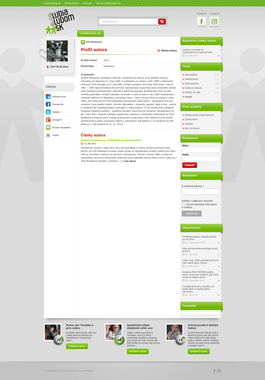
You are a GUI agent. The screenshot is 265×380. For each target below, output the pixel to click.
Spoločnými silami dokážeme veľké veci (140, 327)
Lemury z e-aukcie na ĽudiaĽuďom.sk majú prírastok (197, 51)
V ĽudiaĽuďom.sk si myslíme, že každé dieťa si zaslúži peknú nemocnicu (198, 289)
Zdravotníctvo (192, 83)
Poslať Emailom (58, 127)
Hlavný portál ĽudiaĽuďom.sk (199, 115)
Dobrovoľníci (71, 3)
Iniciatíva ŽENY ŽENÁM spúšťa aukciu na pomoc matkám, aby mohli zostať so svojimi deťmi (200, 275)
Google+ (54, 119)
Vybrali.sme (56, 96)
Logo (132, 371)
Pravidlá (89, 370)
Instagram (219, 371)
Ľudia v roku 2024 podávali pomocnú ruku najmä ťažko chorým (200, 261)
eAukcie (87, 3)
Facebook (54, 104)
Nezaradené (191, 74)
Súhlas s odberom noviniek (197, 200)
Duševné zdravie (193, 88)
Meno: (185, 145)
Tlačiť (52, 135)
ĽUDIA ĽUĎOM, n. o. (72, 370)
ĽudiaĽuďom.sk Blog (60, 21)
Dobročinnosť (191, 79)
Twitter (53, 112)
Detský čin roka (192, 92)
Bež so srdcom (192, 128)
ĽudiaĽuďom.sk (52, 3)
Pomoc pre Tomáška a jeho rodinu (79, 327)
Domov (83, 42)
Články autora (169, 50)
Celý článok (130, 161)
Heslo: (185, 154)
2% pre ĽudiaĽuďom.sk (108, 3)
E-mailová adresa (193, 186)
